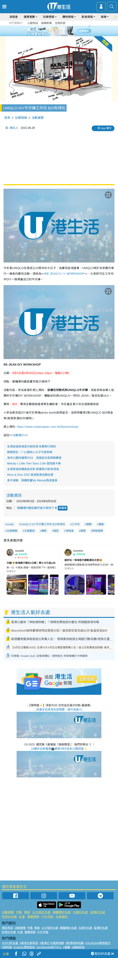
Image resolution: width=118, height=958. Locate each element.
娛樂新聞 (46, 23)
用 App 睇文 (105, 128)
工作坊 (76, 524)
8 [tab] (61, 35)
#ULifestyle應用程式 (97, 943)
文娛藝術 (29, 530)
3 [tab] (58, 30)
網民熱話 (7, 927)
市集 (19, 912)
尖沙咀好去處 (41, 912)
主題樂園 (12, 530)
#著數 (66, 947)
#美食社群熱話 (29, 943)
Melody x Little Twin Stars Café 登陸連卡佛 (34, 463)
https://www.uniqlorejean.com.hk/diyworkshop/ (48, 426)
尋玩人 (14, 127)
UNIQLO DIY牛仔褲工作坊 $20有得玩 (43, 524)
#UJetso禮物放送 (24, 947)
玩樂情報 (48, 16)
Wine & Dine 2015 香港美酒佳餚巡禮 (30, 474)
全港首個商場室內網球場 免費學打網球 (31, 446)
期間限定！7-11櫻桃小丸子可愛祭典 (29, 452)
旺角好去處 (9, 916)
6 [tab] (68, 30)
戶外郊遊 (47, 916)
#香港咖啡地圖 (74, 943)
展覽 (83, 530)
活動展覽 (38, 118)
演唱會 (13, 16)
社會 (22, 916)
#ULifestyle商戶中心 (49, 947)
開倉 (27, 912)
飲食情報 (87, 16)
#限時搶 (7, 947)
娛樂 (104, 16)
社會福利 (62, 916)
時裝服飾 (97, 530)
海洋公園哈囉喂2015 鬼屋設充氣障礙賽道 (34, 457)
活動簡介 (19, 435)
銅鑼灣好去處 (62, 912)
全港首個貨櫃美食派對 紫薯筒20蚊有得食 (33, 469)
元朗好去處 (80, 912)
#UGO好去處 (10, 943)
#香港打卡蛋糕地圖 (52, 943)
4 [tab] (61, 30)
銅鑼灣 (63, 507)
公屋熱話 (32, 23)
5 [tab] (65, 30)
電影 (56, 530)
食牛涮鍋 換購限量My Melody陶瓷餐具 (32, 480)
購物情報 (68, 16)
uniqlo (10, 524)
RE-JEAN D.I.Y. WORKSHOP (64, 273)
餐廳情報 (33, 916)
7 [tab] (58, 35)
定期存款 (60, 23)
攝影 (44, 530)
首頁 (7, 118)
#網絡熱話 (78, 947)
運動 (89, 524)
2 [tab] (54, 30)
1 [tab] (51, 30)
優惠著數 (29, 16)
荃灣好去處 (97, 912)
